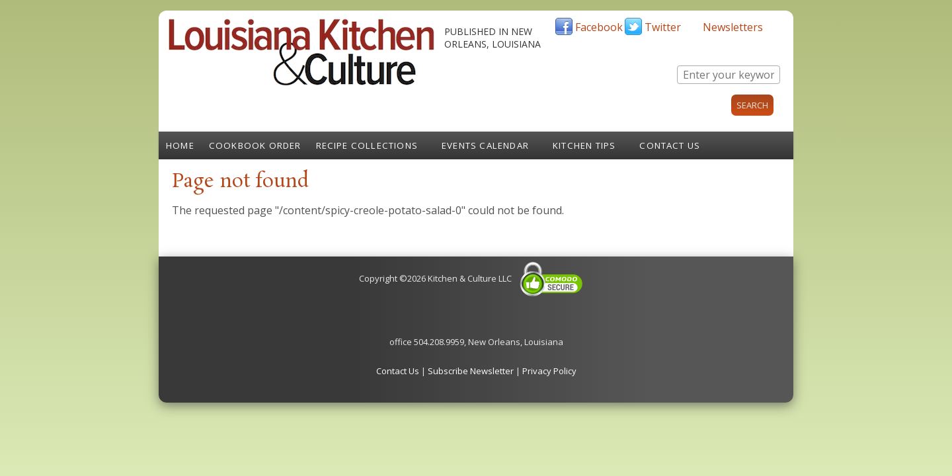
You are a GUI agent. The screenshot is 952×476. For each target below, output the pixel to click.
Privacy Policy (549, 371)
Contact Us (669, 145)
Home (180, 145)
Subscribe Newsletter (471, 371)
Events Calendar (485, 145)
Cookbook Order (255, 145)
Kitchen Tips (584, 145)
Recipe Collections (367, 145)
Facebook (599, 27)
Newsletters (733, 27)
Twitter (663, 27)
